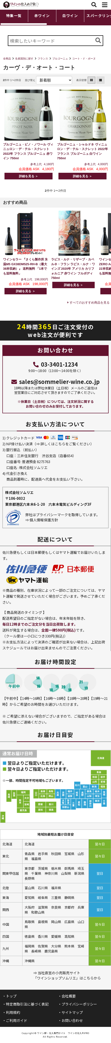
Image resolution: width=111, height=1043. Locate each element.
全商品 (7, 58)
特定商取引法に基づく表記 (27, 1004)
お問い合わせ (72, 1020)
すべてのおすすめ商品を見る (90, 302)
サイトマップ (72, 1012)
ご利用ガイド (16, 1020)
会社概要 (69, 995)
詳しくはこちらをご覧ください (65, 443)
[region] (55, 17)
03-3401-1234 (55, 364)
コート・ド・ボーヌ (84, 58)
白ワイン (70, 15)
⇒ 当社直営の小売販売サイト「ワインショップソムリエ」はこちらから (67, 975)
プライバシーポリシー (79, 1004)
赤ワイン (42, 15)
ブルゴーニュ (60, 58)
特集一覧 (14, 15)
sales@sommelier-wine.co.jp (55, 382)
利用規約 (13, 1012)
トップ (11, 995)
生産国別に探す (24, 58)
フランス (43, 58)
